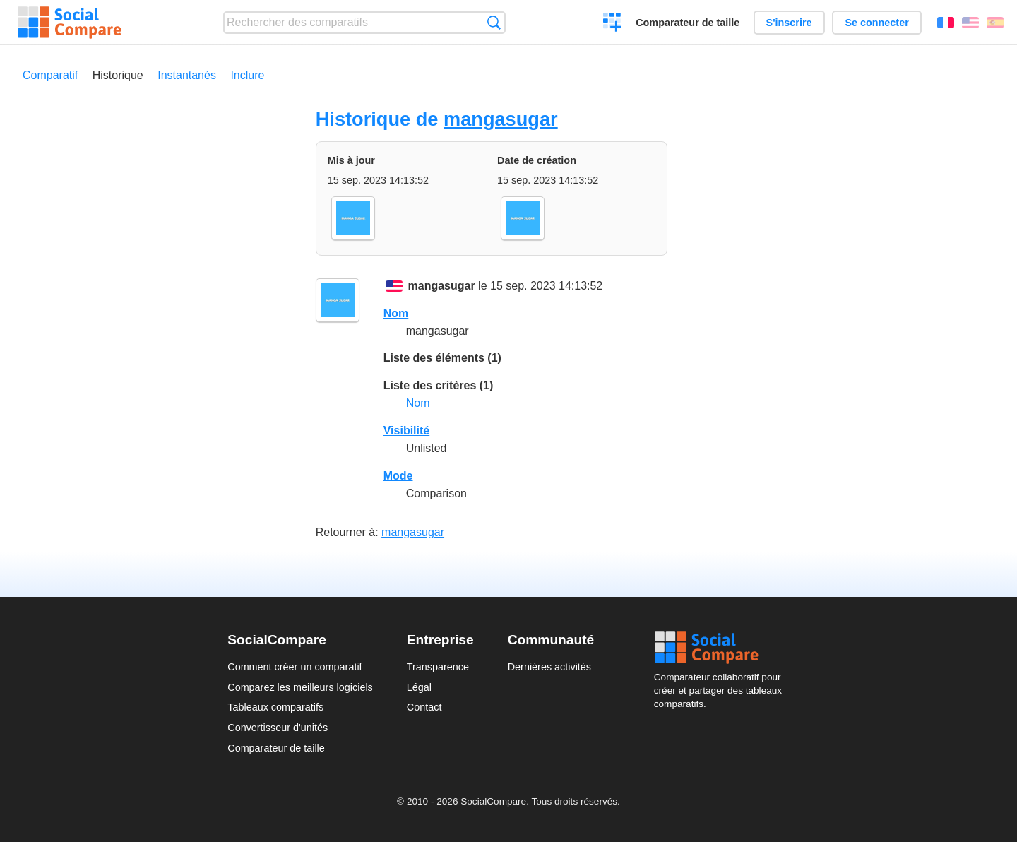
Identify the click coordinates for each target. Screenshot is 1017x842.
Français (945, 22)
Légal (419, 687)
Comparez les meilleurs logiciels (300, 687)
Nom (396, 313)
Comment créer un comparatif (294, 666)
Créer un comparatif (612, 24)
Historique (118, 75)
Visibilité (406, 431)
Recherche (494, 22)
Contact (424, 707)
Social (722, 648)
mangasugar (501, 119)
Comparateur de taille (687, 22)
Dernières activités (549, 666)
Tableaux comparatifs (275, 707)
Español (995, 22)
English (970, 22)
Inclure (247, 75)
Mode (398, 476)
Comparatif (50, 75)
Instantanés (186, 75)
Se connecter (876, 22)
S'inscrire (789, 22)
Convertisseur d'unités (277, 727)
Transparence (438, 666)
